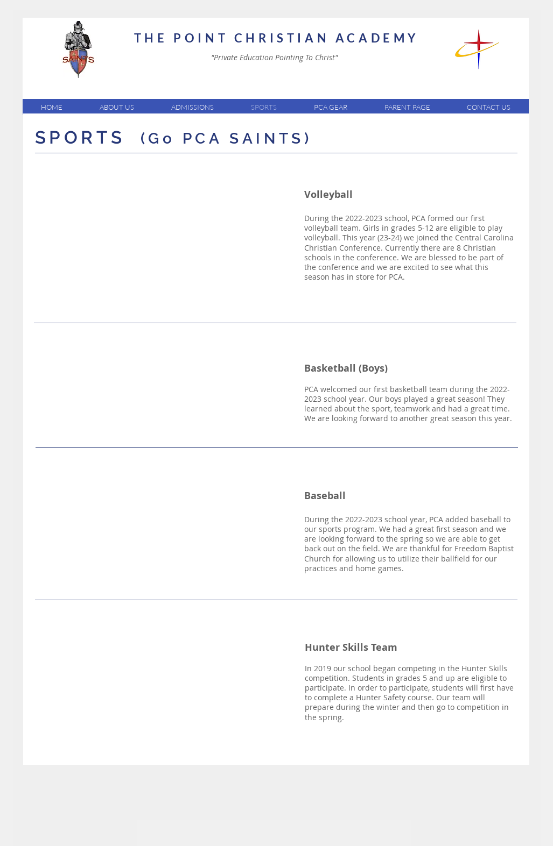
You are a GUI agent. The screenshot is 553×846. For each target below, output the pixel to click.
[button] (116, 107)
